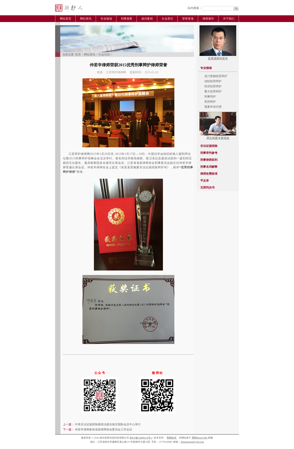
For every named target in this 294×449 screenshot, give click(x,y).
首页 (78, 54)
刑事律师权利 (208, 159)
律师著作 (208, 18)
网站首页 (65, 18)
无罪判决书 (207, 187)
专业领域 (106, 18)
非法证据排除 (208, 145)
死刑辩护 (210, 101)
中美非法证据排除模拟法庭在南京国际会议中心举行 (108, 424)
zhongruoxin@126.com (192, 441)
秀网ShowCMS (200, 437)
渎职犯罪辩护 (213, 81)
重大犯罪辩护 (213, 91)
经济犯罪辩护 (213, 86)
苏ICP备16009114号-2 (141, 437)
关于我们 (228, 18)
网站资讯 (85, 18)
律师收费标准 (208, 173)
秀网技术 (172, 437)
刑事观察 (126, 18)
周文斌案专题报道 (217, 138)
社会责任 (167, 18)
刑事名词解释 (208, 166)
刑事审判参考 (208, 152)
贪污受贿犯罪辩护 (215, 76)
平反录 (204, 180)
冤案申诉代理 (213, 106)
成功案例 (147, 18)
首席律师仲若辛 (218, 58)
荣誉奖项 (188, 18)
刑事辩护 (210, 96)
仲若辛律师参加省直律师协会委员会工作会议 (103, 429)
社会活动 (104, 54)
